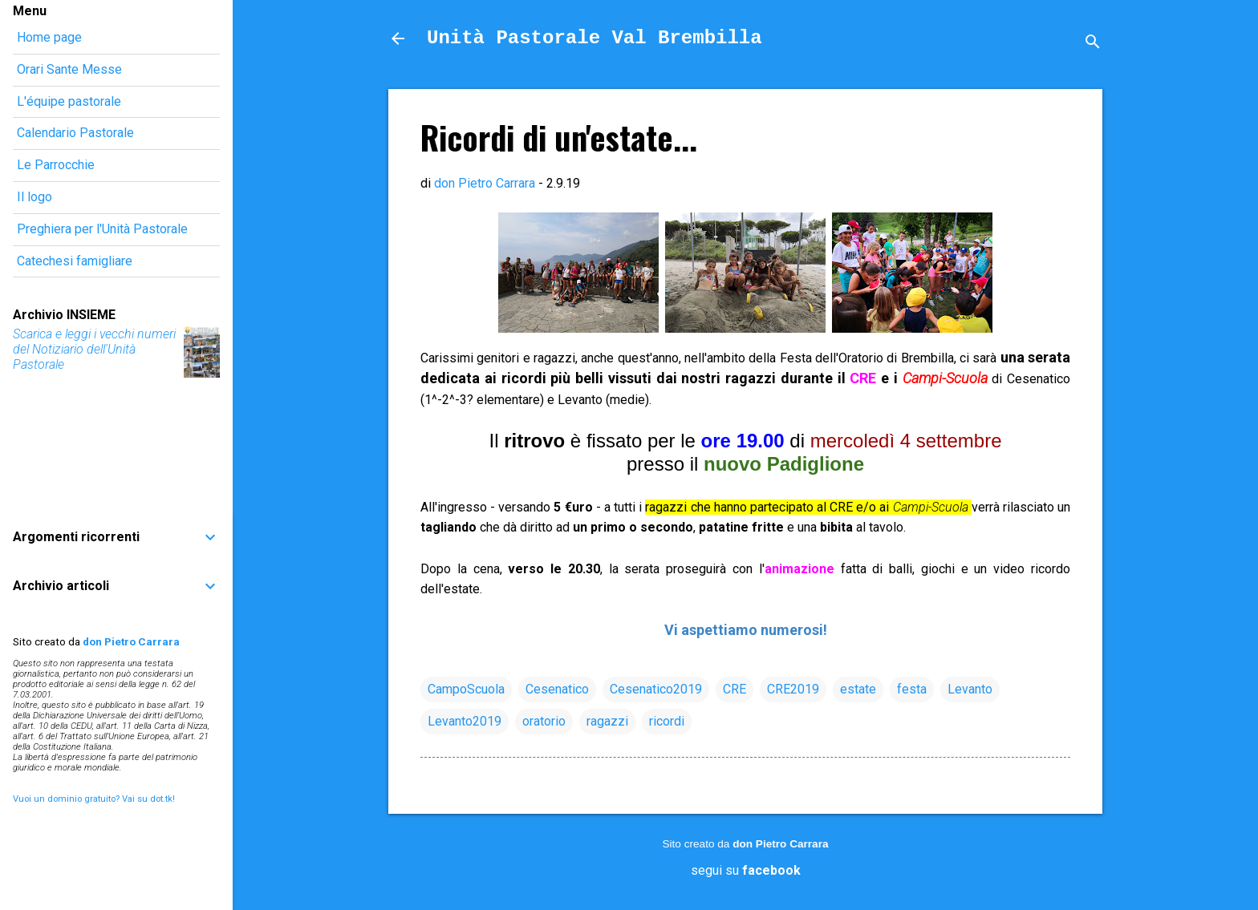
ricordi (666, 721)
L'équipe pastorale (69, 101)
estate (858, 689)
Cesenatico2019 (656, 689)
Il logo (34, 196)
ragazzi (607, 721)
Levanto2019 (464, 721)
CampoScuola (466, 689)
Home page (49, 37)
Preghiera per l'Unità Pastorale (102, 229)
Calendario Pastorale (75, 132)
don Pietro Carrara (780, 844)
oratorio (544, 721)
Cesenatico (557, 689)
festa (912, 689)
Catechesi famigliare (74, 261)
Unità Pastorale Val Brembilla (594, 38)
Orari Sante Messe (69, 69)
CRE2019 (793, 689)
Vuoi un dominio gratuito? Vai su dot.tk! (94, 799)
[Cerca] (1092, 43)
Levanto (970, 689)
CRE (734, 689)
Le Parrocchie (56, 164)
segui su (746, 870)
